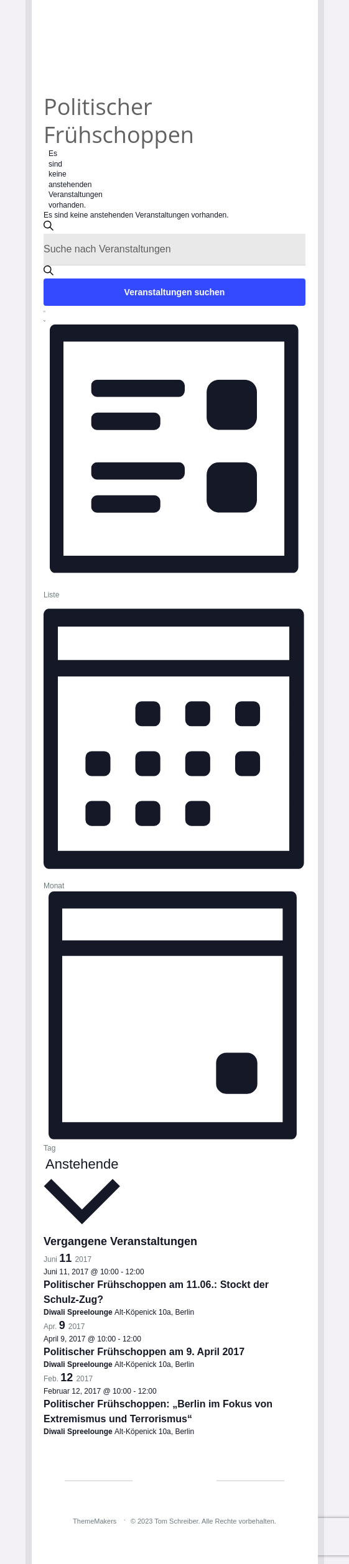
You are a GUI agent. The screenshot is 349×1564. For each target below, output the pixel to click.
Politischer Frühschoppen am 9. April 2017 (144, 1351)
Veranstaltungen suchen (174, 292)
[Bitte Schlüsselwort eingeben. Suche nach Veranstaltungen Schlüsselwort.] (174, 249)
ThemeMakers (94, 1521)
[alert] (53, 179)
